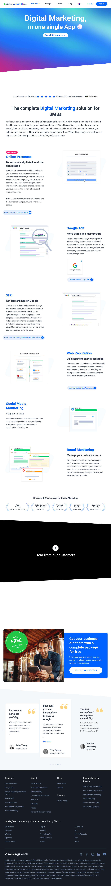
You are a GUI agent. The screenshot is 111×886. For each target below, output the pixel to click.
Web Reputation (11, 802)
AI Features (9, 798)
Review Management (91, 807)
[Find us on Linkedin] (98, 854)
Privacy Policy (36, 792)
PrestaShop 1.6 (45, 834)
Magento (8, 830)
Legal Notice (36, 783)
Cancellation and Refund (40, 796)
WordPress (9, 827)
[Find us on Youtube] (104, 854)
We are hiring (62, 801)
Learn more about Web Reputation (82, 388)
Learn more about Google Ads (81, 279)
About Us (34, 800)
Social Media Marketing (92, 795)
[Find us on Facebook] (86, 854)
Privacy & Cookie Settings (41, 812)
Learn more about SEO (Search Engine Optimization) (24, 337)
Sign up (102, 4)
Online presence (11, 783)
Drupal (42, 827)
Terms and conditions (39, 788)
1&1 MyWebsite (80, 834)
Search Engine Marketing (92, 786)
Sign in (89, 4)
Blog (70, 4)
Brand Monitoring (11, 811)
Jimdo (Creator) (46, 838)
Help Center (61, 783)
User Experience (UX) (91, 803)
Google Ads (9, 788)
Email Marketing (89, 799)
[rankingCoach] (15, 4)
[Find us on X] (80, 854)
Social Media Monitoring (14, 807)
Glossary (34, 804)
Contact (60, 788)
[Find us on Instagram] (92, 854)
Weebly (8, 834)
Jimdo (42, 841)
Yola (76, 838)
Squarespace (10, 841)
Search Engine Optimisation (93, 791)
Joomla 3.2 (78, 827)
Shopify (43, 830)
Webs (76, 841)
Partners (60, 4)
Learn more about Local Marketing (17, 212)
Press (33, 808)
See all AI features (55, 35)
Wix (75, 830)
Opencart (8, 838)
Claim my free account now (86, 670)
